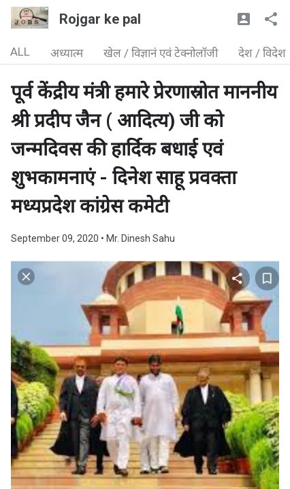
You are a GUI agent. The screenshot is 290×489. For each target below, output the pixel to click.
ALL (20, 51)
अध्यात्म (66, 53)
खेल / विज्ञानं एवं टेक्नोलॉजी (160, 53)
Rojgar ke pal (100, 19)
